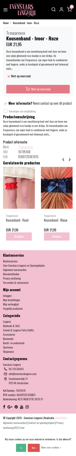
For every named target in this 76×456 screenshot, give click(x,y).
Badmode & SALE (11, 326)
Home (6, 23)
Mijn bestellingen (11, 300)
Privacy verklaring (12, 278)
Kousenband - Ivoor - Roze (26, 23)
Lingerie (7, 321)
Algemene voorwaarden (14, 269)
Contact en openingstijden (41, 423)
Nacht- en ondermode (14, 343)
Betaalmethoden (11, 274)
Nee (34, 447)
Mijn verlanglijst (11, 304)
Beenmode (8, 338)
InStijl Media (60, 418)
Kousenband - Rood (17, 220)
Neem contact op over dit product (52, 103)
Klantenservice (10, 261)
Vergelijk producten (13, 308)
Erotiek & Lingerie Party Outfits (18, 330)
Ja (21, 447)
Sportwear (8, 347)
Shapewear (8, 351)
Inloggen (7, 295)
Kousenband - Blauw (55, 220)
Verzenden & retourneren (16, 282)
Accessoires (9, 334)
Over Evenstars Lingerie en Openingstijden (24, 265)
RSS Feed (19, 428)
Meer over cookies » (51, 447)
